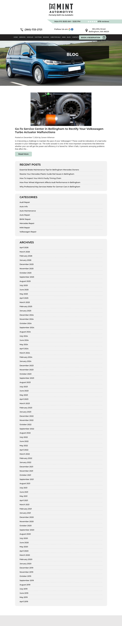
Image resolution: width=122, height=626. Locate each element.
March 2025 (25, 302)
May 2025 (24, 294)
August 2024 (25, 332)
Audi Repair (25, 202)
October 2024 (26, 323)
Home (16, 37)
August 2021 (25, 483)
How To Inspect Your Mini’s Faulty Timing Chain (40, 178)
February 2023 (26, 408)
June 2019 (24, 593)
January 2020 (25, 564)
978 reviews (98, 21)
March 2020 (25, 555)
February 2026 (26, 256)
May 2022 (24, 446)
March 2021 (24, 505)
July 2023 (24, 387)
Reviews (46, 37)
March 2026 (25, 252)
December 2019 (26, 568)
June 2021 (24, 492)
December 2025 (26, 264)
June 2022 (24, 441)
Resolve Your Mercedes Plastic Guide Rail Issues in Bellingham (47, 174)
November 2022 (26, 420)
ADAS (64, 37)
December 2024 (27, 315)
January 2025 (25, 311)
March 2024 (25, 353)
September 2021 (27, 479)
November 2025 (26, 269)
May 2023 (24, 395)
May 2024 (24, 344)
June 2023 (24, 391)
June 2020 (24, 543)
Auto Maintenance (28, 211)
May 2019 (24, 597)
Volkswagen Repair (28, 232)
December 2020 (27, 517)
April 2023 (24, 399)
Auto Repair (25, 215)
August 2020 (25, 534)
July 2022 (24, 437)
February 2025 (26, 306)
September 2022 (27, 429)
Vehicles (30, 37)
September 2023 (27, 378)
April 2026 (24, 248)
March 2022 (25, 454)
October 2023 (25, 374)
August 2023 (25, 382)
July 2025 (24, 285)
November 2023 (26, 370)
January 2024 (25, 361)
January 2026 (25, 260)
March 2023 (25, 403)
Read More (23, 154)
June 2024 (24, 340)
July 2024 (24, 336)
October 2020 (26, 526)
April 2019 (24, 602)
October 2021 (25, 475)
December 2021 (26, 467)
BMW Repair (25, 219)
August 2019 (25, 585)
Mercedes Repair (27, 223)
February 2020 (26, 559)
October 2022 (25, 425)
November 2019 (26, 572)
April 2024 (24, 349)
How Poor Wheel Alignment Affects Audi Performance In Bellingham (50, 182)
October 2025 (25, 273)
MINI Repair (25, 228)
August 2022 (25, 433)
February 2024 (26, 357)
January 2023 (25, 412)
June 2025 (24, 290)
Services (22, 37)
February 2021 (26, 509)
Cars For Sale (55, 37)
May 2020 (24, 547)
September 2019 (27, 580)
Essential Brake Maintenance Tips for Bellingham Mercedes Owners (49, 170)
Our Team (38, 37)
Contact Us (76, 37)
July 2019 (23, 589)
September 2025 (27, 277)
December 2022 (26, 416)
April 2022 (24, 450)
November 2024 (27, 319)
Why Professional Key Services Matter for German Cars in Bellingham (50, 187)
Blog (69, 37)
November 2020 (27, 521)
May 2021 (23, 496)
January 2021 (25, 513)
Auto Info (24, 207)
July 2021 (23, 488)
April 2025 (24, 298)
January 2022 (25, 462)
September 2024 (27, 328)
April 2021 (24, 500)
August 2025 (25, 281)
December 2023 (26, 366)
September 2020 (27, 530)
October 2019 (25, 576)
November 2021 (26, 471)
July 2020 (24, 538)
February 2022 (26, 458)
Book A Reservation (91, 37)
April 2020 (24, 551)
